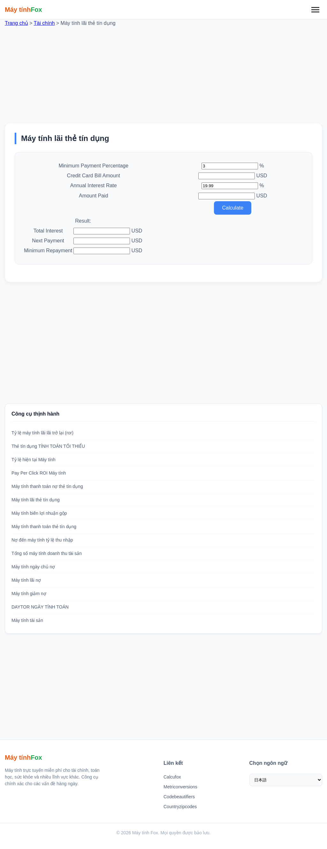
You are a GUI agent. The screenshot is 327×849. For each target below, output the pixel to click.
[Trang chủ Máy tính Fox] (23, 9)
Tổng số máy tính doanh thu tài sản (46, 553)
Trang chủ (16, 23)
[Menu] (315, 10)
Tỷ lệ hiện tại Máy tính (33, 459)
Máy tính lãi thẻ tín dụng (35, 499)
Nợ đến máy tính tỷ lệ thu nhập (42, 540)
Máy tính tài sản (27, 620)
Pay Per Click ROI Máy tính (38, 473)
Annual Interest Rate (93, 185)
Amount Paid (93, 195)
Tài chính (44, 23)
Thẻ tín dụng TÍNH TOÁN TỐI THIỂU (48, 446)
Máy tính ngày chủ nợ (33, 566)
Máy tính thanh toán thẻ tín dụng (43, 526)
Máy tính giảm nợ (28, 593)
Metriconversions (180, 786)
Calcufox (172, 776)
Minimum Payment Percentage (93, 165)
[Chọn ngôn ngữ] (286, 780)
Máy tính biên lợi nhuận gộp (39, 513)
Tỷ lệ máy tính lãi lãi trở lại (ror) (42, 432)
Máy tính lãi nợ (26, 580)
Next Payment (48, 240)
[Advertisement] (163, 71)
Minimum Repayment (48, 250)
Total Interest (48, 230)
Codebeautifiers (179, 796)
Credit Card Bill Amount (93, 175)
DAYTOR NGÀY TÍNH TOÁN (40, 606)
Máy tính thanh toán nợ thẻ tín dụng (47, 486)
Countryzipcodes (180, 806)
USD (261, 175)
